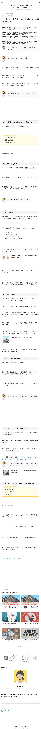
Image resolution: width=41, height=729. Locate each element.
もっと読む (21, 652)
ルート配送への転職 (18, 9)
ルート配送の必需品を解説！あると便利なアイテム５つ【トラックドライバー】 (11, 645)
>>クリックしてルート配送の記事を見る (13, 560)
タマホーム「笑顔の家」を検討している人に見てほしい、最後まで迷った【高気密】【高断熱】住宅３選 (11, 609)
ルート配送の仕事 (27, 9)
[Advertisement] (20, 110)
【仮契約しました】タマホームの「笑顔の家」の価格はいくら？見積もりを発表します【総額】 (30, 609)
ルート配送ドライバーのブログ (20, 7)
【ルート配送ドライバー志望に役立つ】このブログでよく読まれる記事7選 (30, 645)
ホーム (11, 9)
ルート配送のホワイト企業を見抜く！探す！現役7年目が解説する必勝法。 (11, 627)
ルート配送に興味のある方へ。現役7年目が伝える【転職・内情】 (20, 723)
